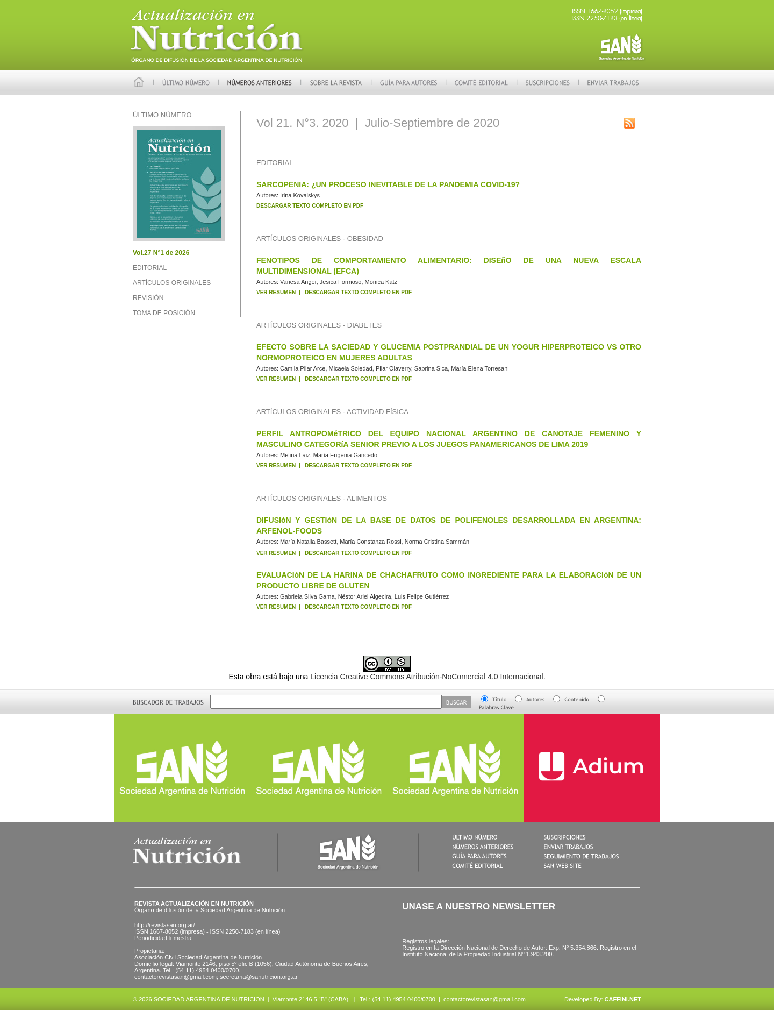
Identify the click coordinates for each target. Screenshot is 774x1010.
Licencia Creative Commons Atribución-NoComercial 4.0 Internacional (426, 676)
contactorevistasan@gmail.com (484, 999)
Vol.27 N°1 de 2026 (161, 253)
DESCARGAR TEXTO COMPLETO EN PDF (309, 206)
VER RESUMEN (276, 292)
